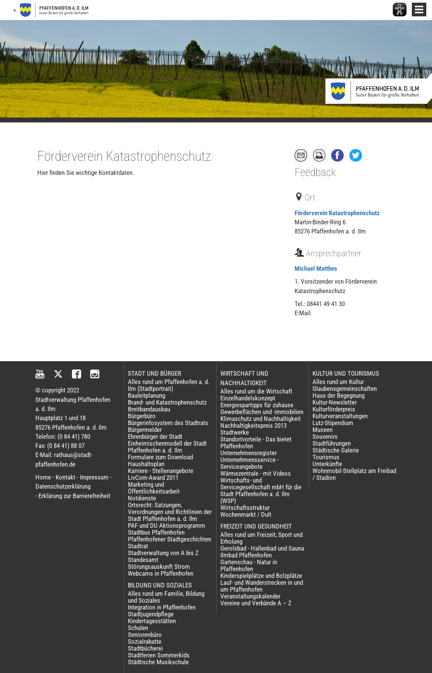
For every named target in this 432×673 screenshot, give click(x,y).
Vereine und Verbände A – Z (256, 603)
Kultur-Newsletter (334, 402)
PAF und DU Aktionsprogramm (166, 525)
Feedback (315, 172)
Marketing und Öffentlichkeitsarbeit (154, 488)
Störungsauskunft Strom (159, 566)
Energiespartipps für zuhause (256, 405)
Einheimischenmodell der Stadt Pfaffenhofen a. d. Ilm (167, 447)
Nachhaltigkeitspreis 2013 (253, 425)
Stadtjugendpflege (151, 614)
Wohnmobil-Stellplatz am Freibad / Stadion (354, 474)
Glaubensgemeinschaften (344, 388)
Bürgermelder (145, 429)
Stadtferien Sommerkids (159, 655)
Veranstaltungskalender (250, 596)
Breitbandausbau (149, 409)
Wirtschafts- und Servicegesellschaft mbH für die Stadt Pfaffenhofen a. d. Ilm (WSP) (260, 490)
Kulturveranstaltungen (340, 416)
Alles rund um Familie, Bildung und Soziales (166, 597)
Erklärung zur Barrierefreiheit (74, 496)
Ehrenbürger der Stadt (155, 436)
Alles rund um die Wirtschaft (256, 391)
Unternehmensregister (248, 452)
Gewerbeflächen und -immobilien (261, 411)
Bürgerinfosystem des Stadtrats (168, 422)
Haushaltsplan (146, 463)
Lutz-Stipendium (332, 422)
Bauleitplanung (146, 395)
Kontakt (65, 477)
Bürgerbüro (142, 416)
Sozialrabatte (144, 641)
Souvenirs (325, 436)
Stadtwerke (234, 432)
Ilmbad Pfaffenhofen (246, 555)
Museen (322, 429)
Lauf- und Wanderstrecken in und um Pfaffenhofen (261, 586)
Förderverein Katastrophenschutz (337, 213)
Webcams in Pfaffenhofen (160, 573)
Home (43, 477)
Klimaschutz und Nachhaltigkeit (260, 418)
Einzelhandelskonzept (247, 398)
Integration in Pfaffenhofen (162, 607)
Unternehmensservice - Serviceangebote (249, 463)
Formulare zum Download (160, 457)
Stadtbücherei (145, 648)
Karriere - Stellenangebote (160, 470)
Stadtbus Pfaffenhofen (156, 532)
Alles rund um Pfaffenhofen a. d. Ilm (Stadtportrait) (168, 385)
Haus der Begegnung (338, 395)
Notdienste (142, 498)
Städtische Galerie (335, 450)
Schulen (138, 627)
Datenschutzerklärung (63, 486)
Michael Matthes (316, 268)
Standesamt (143, 559)
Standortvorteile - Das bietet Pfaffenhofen (256, 442)
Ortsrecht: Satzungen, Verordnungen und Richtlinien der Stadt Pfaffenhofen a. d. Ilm (170, 512)
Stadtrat (138, 546)
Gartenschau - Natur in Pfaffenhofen (248, 565)
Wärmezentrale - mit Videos (255, 473)
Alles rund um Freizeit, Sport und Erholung (261, 538)
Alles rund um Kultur (338, 381)
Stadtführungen (331, 443)
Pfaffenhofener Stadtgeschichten (169, 539)
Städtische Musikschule (158, 662)
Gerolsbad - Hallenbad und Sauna (262, 548)
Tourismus (326, 457)
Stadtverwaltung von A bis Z (163, 552)
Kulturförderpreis (333, 409)
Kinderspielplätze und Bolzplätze (261, 575)
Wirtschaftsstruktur (244, 507)
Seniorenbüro (145, 634)
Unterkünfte (327, 463)
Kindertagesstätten (152, 620)
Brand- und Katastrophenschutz (167, 402)
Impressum (94, 477)
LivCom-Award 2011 (153, 477)
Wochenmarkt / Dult (245, 514)
